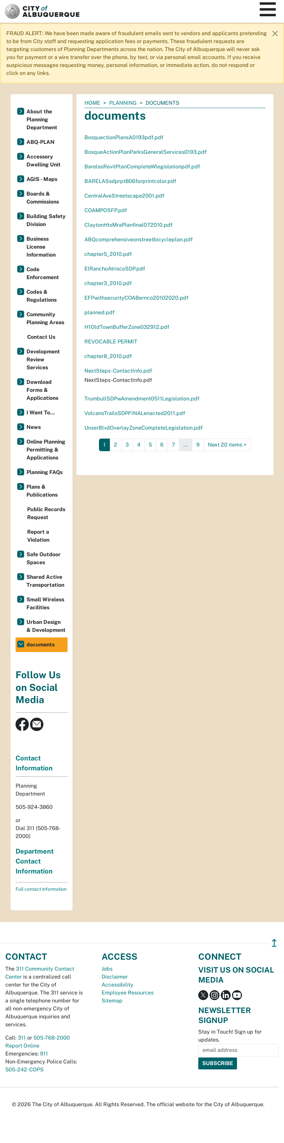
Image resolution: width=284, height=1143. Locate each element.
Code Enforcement (42, 273)
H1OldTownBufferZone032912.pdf (126, 327)
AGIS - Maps (41, 179)
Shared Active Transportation (45, 581)
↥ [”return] (274, 943)
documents (40, 644)
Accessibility (117, 985)
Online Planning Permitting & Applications (45, 450)
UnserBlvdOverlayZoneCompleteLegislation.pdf (143, 428)
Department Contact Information (35, 861)
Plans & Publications (42, 491)
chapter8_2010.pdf (108, 356)
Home (92, 103)
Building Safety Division (46, 220)
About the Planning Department (41, 119)
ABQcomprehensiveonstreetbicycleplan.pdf (138, 239)
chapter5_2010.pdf (108, 254)
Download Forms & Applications (42, 390)
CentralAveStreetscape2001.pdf (124, 196)
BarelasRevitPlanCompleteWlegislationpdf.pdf (142, 166)
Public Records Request (46, 513)
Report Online (22, 1046)
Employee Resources (128, 993)
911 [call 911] (44, 1054)
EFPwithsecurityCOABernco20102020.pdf (136, 298)
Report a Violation (38, 536)
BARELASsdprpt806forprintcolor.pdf (130, 181)
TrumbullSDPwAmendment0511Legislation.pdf (141, 398)
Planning (123, 103)
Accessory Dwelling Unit (43, 160)
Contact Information (34, 763)
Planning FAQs (44, 472)
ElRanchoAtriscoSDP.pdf (114, 269)
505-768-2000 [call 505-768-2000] (51, 1038)
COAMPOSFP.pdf (105, 210)
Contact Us (41, 337)
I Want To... (40, 412)
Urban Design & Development (46, 626)
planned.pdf (99, 312)
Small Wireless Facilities (45, 603)
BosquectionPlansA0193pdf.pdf (123, 137)
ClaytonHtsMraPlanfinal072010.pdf (128, 225)
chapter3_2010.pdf (108, 283)
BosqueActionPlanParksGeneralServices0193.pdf (145, 152)
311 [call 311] (22, 1038)
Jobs (107, 969)
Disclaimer (115, 977)
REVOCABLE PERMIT (110, 341)
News (33, 427)
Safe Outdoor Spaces (43, 558)
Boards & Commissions (42, 198)
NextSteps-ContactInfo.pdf (118, 371)
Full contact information (41, 889)
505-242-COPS (24, 1069)
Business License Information (41, 247)
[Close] (275, 33)
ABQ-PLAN (40, 142)
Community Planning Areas (45, 318)
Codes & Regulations (41, 296)
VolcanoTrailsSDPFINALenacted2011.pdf (134, 413)
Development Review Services (43, 359)
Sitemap (112, 1000)
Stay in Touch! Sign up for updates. (229, 1036)
